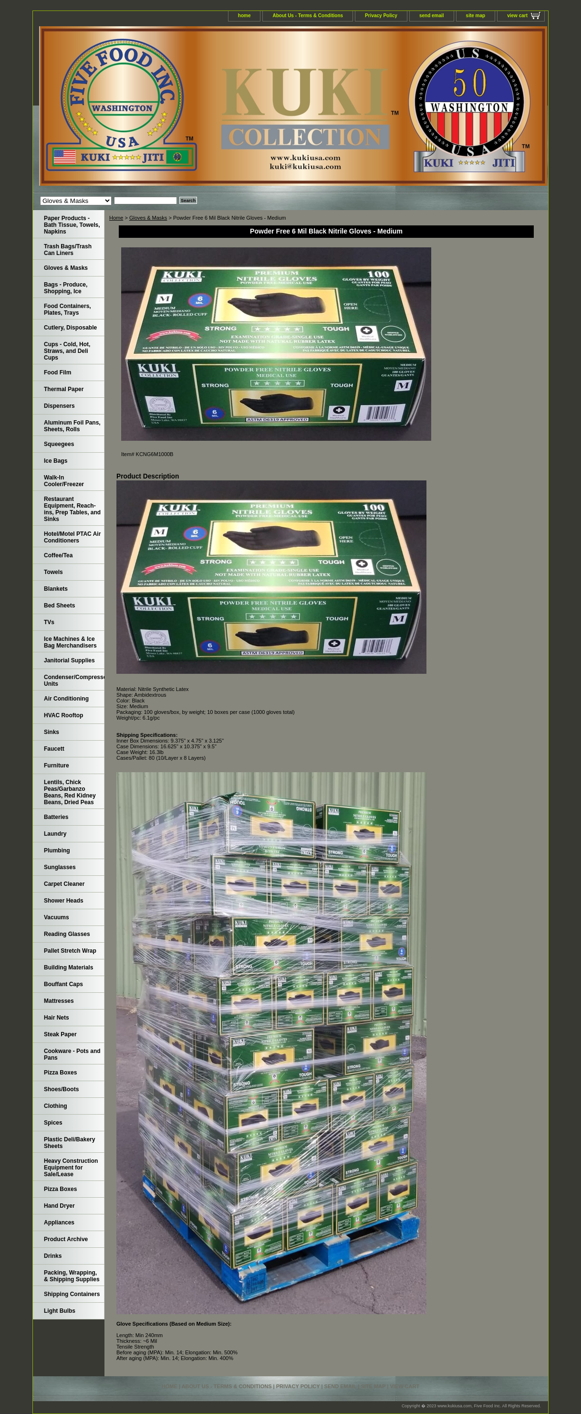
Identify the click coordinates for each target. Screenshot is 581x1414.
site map (476, 15)
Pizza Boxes (60, 1072)
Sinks (51, 732)
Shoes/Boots (61, 1089)
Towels (53, 572)
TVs (49, 622)
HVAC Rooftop (63, 715)
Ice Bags (55, 460)
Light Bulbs (59, 1311)
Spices (53, 1122)
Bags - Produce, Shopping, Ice (65, 288)
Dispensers (59, 406)
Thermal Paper (63, 389)
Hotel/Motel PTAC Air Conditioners (72, 537)
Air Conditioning (66, 698)
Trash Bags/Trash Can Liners (68, 249)
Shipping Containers (72, 1294)
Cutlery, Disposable (70, 327)
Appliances (59, 1222)
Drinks (53, 1256)
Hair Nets (56, 1017)
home (244, 15)
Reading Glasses (67, 934)
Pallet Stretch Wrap (70, 950)
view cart (517, 15)
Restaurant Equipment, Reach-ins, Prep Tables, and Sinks (72, 509)
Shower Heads (63, 900)
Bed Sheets (59, 605)
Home (116, 218)
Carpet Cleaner (64, 884)
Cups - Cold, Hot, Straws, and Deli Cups (67, 351)
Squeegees (59, 444)
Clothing (55, 1106)
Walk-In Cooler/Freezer (64, 481)
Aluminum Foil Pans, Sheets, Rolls (72, 426)
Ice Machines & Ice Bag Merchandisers (70, 642)
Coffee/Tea (58, 555)
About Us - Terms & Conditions (307, 15)
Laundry (55, 833)
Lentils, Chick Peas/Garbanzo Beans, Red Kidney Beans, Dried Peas (70, 792)
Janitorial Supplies (69, 660)
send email (431, 15)
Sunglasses (60, 867)
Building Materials (68, 967)
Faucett (54, 748)
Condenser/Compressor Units (74, 680)
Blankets (56, 588)
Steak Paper (60, 1034)
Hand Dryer (59, 1205)
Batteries (56, 817)
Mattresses (59, 1001)
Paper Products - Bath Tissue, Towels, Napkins (72, 225)
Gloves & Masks (148, 218)
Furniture (56, 765)
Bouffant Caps (63, 984)
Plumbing (57, 850)
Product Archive (66, 1239)
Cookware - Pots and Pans (72, 1054)
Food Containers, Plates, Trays (67, 309)
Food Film (57, 372)
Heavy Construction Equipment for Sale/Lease (71, 1168)
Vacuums (56, 917)
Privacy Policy (381, 15)
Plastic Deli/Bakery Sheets (69, 1142)
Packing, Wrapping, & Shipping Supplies (72, 1276)
